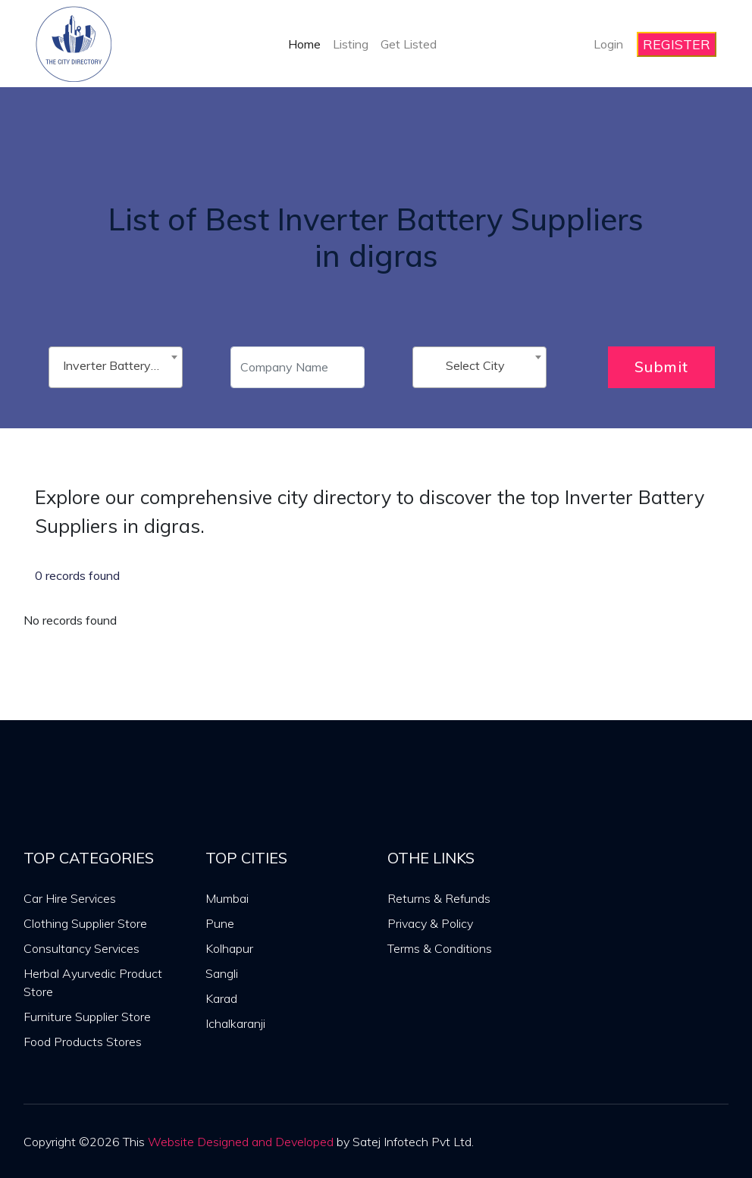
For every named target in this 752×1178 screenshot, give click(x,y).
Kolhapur (229, 948)
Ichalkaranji (235, 1023)
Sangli (221, 973)
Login (608, 44)
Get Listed (409, 44)
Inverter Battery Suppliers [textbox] (118, 365)
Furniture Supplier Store (87, 1016)
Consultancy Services (81, 948)
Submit (661, 366)
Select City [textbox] (475, 365)
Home (304, 44)
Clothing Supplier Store (85, 923)
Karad (221, 998)
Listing (350, 44)
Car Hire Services (70, 898)
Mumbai (227, 898)
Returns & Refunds (438, 898)
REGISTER (676, 44)
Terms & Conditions (439, 948)
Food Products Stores (83, 1041)
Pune (219, 923)
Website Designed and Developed (241, 1141)
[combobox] (116, 367)
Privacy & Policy (430, 923)
